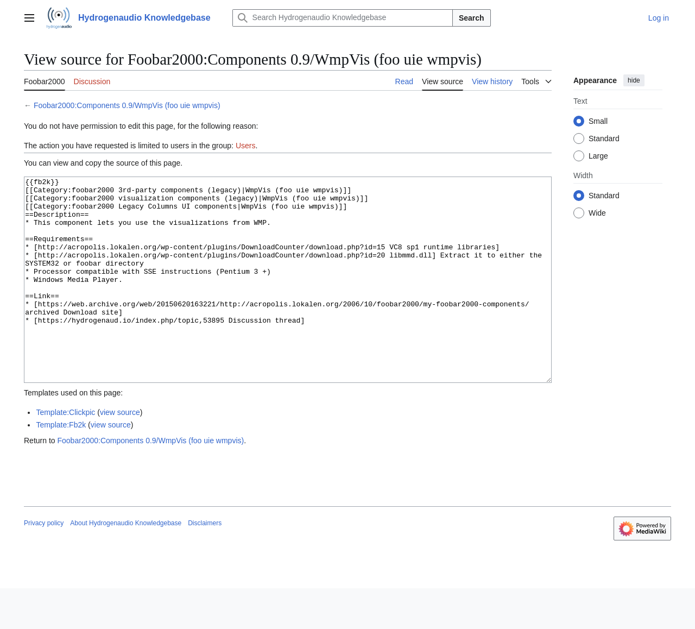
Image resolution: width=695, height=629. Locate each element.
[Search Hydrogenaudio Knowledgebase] (342, 18)
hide (634, 80)
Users (246, 145)
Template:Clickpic (65, 453)
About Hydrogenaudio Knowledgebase (125, 564)
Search (471, 18)
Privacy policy (44, 564)
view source (120, 453)
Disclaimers (205, 564)
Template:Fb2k (61, 465)
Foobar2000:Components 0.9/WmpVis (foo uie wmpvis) (127, 105)
